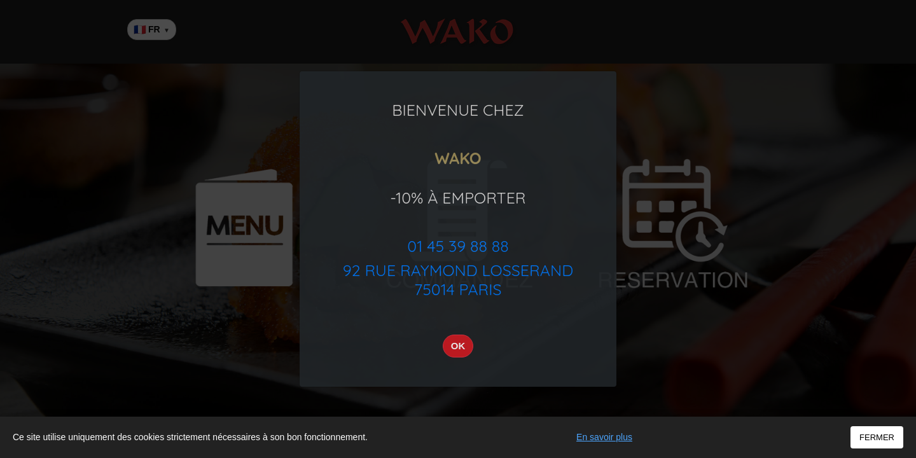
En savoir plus (604, 437)
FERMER (876, 437)
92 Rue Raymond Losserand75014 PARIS (458, 279)
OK (458, 345)
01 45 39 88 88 (457, 246)
